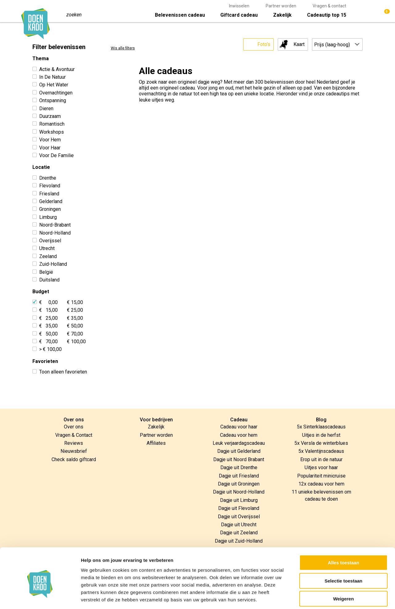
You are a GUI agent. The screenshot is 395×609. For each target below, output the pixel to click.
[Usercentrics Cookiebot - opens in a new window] (40, 597)
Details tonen (333, 596)
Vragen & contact (329, 5)
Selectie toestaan (344, 551)
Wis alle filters (123, 48)
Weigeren (343, 569)
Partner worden (281, 5)
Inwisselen (239, 5)
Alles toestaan (343, 533)
